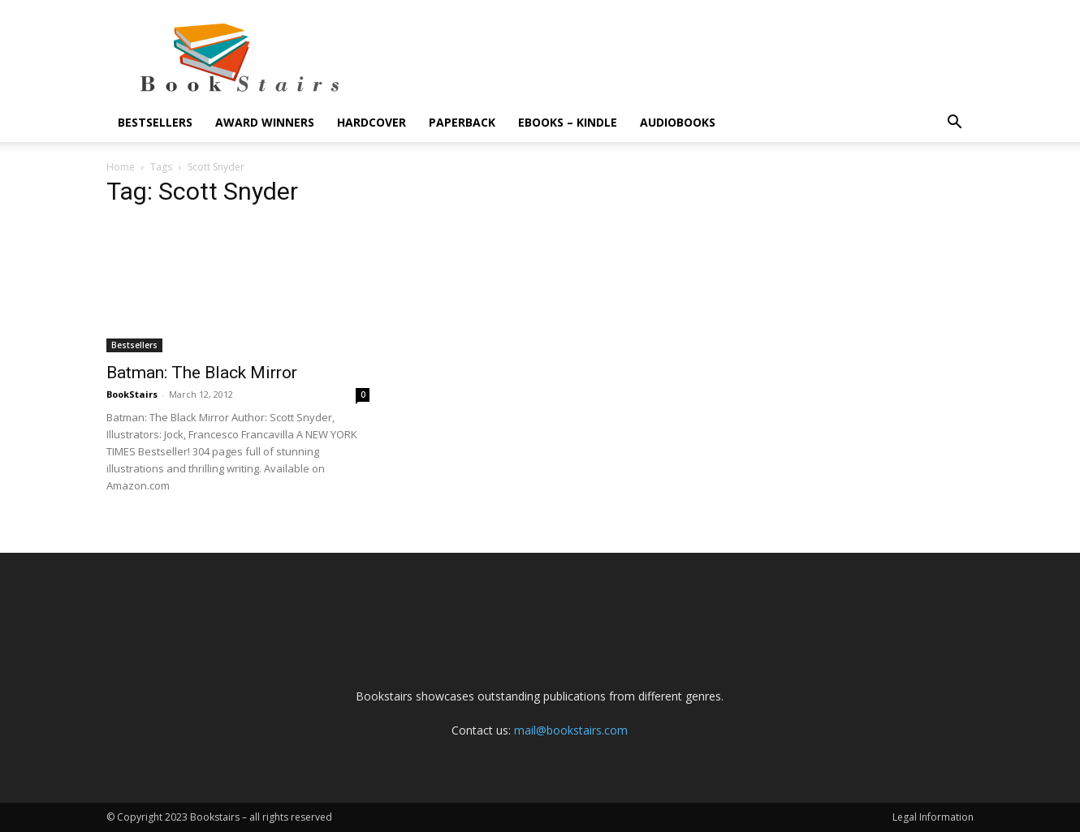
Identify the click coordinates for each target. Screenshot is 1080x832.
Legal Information (933, 817)
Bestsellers (155, 122)
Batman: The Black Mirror (201, 372)
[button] (954, 123)
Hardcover (371, 122)
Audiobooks (677, 122)
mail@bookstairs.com (571, 730)
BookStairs (132, 394)
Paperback (462, 122)
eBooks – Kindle (567, 122)
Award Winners (264, 122)
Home (120, 167)
